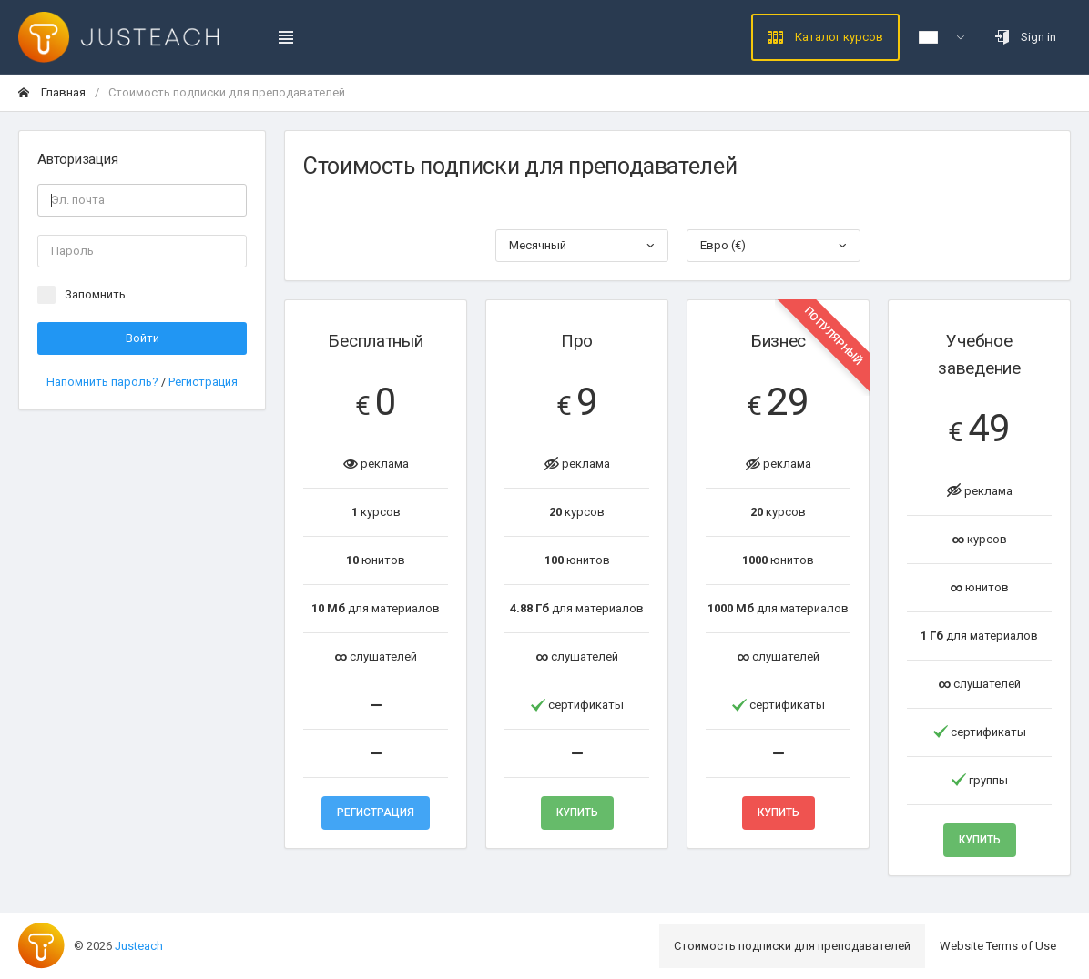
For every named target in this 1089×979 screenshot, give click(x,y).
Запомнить (95, 294)
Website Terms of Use (998, 946)
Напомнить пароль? (103, 382)
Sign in (1025, 37)
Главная (52, 92)
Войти (142, 338)
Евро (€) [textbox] (723, 245)
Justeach (139, 946)
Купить (577, 812)
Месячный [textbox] (537, 245)
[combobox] (582, 245)
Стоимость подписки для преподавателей (792, 946)
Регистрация (203, 382)
